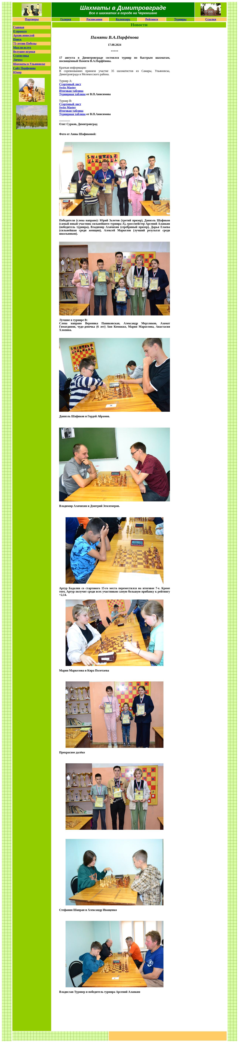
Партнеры (32, 19)
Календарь (123, 19)
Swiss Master (67, 87)
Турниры (180, 19)
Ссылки (210, 19)
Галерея (65, 19)
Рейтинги (151, 19)
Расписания (94, 19)
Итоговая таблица (71, 110)
